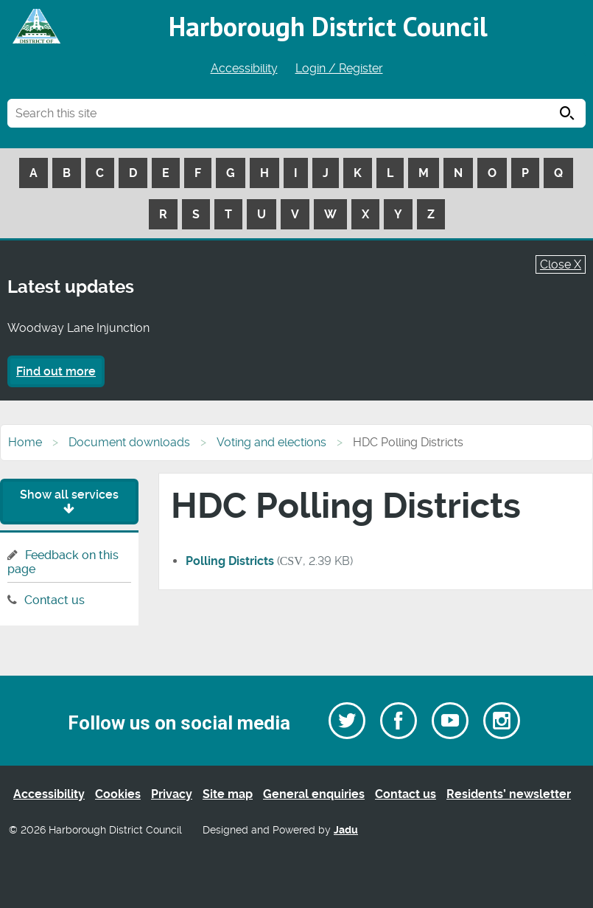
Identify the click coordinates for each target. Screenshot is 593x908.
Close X (560, 264)
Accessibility (244, 68)
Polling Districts (230, 561)
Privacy (171, 794)
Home (25, 442)
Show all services (69, 501)
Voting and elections (271, 442)
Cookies (118, 794)
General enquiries (314, 794)
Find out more (56, 371)
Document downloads (129, 442)
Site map (228, 794)
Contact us (54, 600)
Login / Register (339, 68)
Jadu (346, 830)
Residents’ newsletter (508, 794)
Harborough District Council (328, 26)
